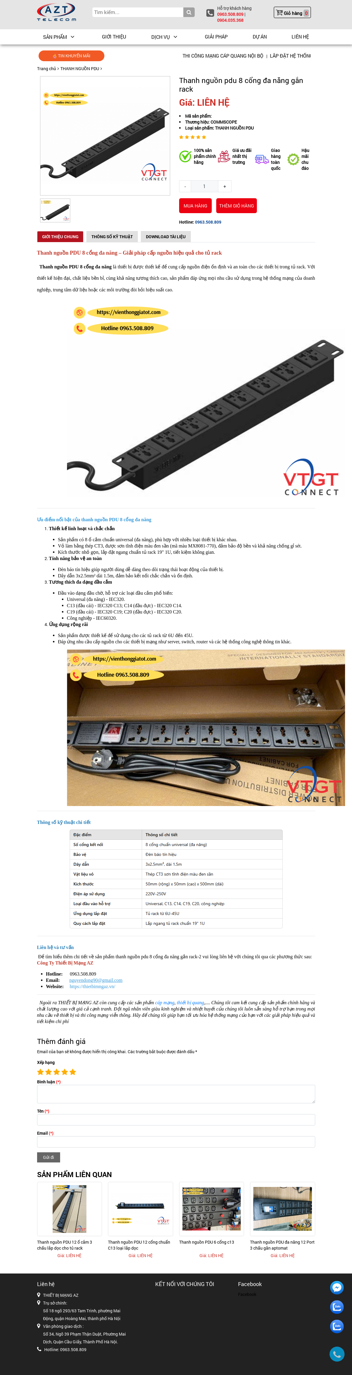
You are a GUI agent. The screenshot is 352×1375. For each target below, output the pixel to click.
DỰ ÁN (260, 36)
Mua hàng (195, 206)
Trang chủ (46, 68)
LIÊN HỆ (300, 36)
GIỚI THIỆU (114, 36)
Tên (43, 1111)
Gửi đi (48, 1157)
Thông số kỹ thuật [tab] (112, 236)
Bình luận (49, 1082)
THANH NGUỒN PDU (79, 68)
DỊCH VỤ (160, 37)
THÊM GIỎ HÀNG (236, 206)
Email (45, 1133)
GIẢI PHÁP (216, 36)
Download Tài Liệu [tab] (166, 236)
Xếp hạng (46, 1062)
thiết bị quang (190, 1002)
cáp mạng (164, 1002)
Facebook (247, 1294)
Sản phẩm (55, 37)
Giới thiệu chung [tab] (60, 236)
